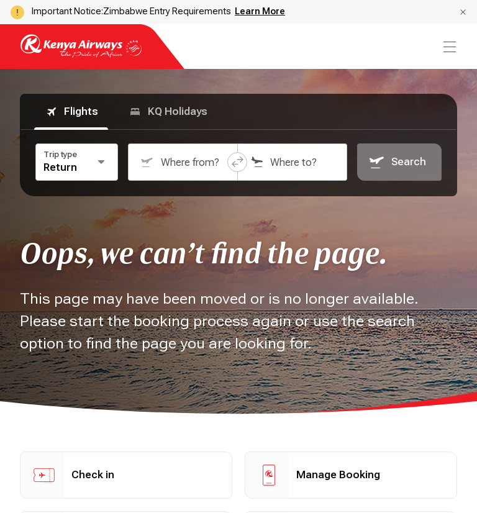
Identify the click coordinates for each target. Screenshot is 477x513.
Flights (71, 111)
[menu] (448, 46)
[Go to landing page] (81, 54)
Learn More (260, 11)
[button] (463, 12)
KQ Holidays (167, 111)
